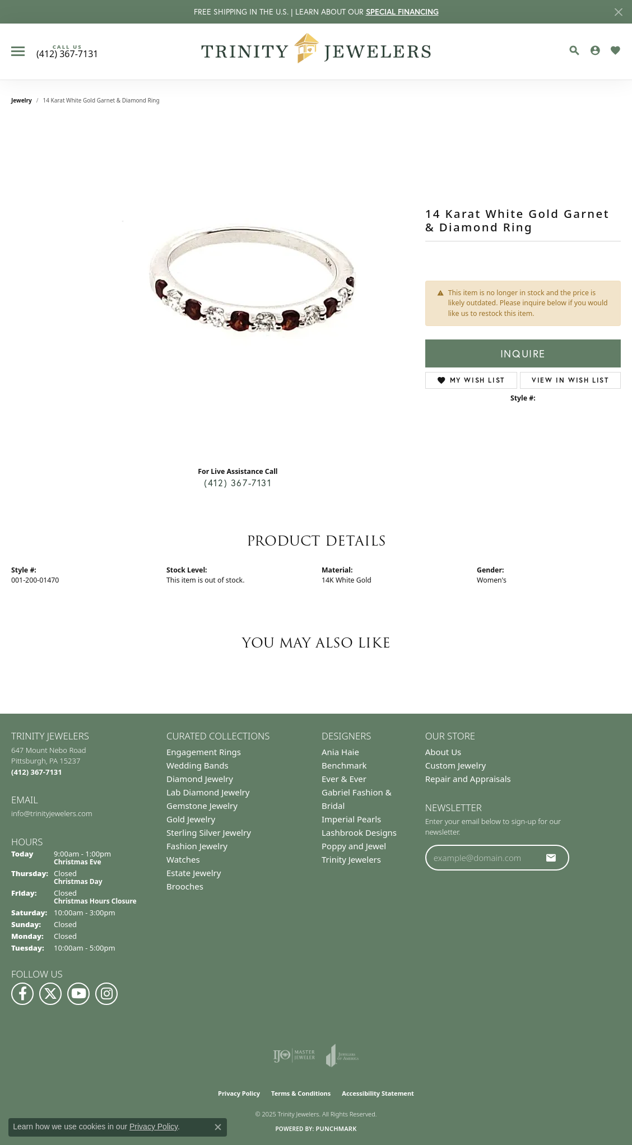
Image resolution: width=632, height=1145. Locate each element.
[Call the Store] (36, 772)
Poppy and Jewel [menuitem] (354, 845)
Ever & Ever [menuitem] (344, 778)
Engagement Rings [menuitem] (203, 751)
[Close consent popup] (218, 1127)
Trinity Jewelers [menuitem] (351, 859)
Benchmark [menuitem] (344, 765)
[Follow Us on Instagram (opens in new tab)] (106, 994)
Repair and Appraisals (468, 778)
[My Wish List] (615, 50)
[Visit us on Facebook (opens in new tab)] (22, 994)
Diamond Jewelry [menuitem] (199, 778)
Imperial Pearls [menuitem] (351, 819)
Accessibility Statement (378, 1093)
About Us (443, 751)
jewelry (21, 100)
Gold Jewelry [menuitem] (190, 819)
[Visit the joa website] (342, 1055)
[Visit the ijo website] (294, 1055)
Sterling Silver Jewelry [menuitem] (208, 832)
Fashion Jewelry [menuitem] (196, 845)
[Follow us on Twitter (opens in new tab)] (50, 994)
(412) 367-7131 (237, 482)
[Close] (618, 12)
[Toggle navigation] (18, 51)
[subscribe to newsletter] (551, 858)
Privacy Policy (239, 1093)
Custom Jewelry (455, 765)
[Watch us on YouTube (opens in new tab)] (78, 994)
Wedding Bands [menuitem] (197, 765)
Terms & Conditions (301, 1093)
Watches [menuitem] (183, 859)
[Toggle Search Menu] (574, 50)
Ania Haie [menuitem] (340, 751)
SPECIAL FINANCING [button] (402, 12)
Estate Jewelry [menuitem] (193, 872)
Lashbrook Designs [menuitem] (359, 832)
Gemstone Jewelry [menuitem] (202, 805)
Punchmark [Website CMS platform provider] (335, 1128)
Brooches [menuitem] (184, 886)
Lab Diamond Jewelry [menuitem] (207, 792)
